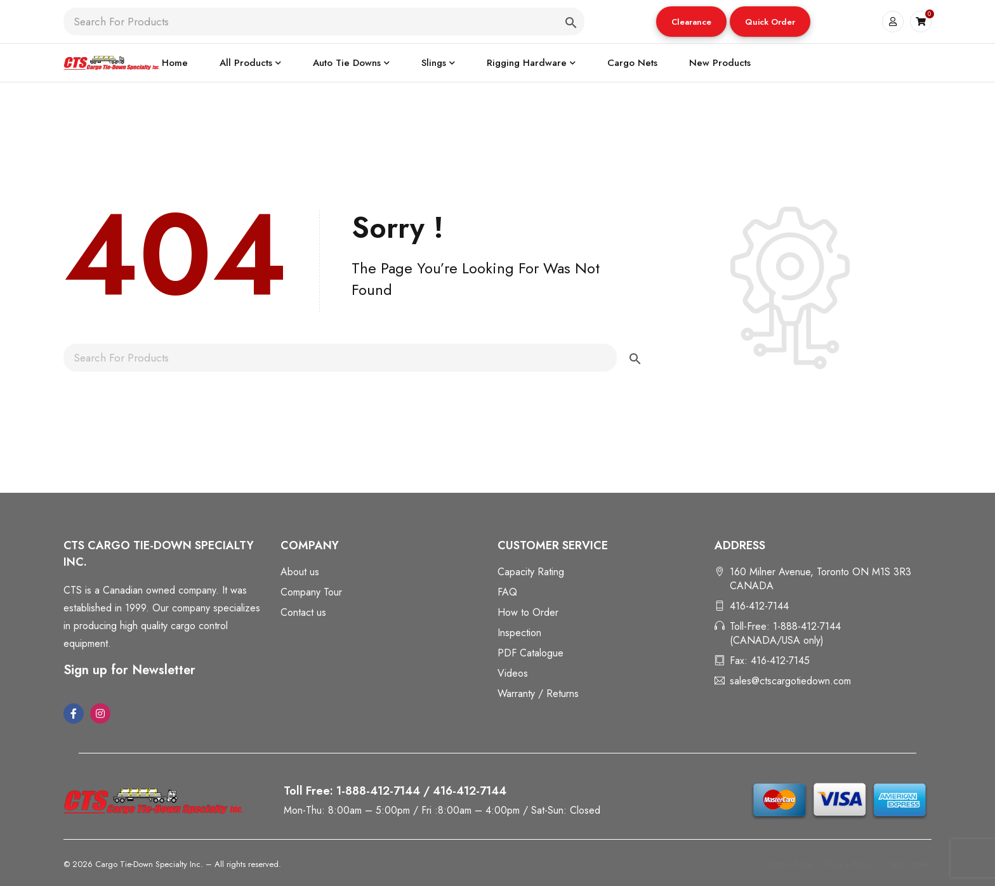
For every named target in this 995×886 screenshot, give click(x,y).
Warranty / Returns (538, 693)
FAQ (507, 592)
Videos (513, 673)
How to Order (528, 612)
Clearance (691, 22)
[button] (691, 21)
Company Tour (311, 592)
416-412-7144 (759, 606)
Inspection (519, 632)
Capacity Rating (531, 571)
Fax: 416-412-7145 (770, 660)
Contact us (303, 612)
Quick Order (770, 22)
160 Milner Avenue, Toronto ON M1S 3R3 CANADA (820, 578)
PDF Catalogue (530, 653)
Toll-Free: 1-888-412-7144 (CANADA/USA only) (785, 633)
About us (299, 571)
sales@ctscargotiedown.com (790, 681)
